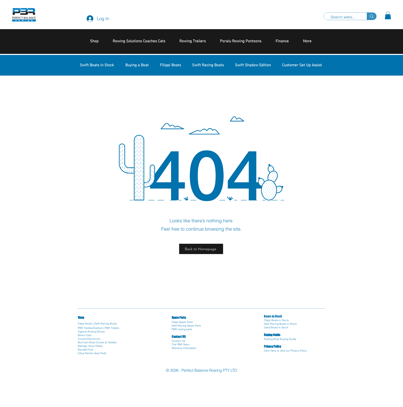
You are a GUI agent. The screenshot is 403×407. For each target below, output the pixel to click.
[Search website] (343, 17)
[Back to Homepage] (201, 249)
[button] (388, 15)
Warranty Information (184, 348)
